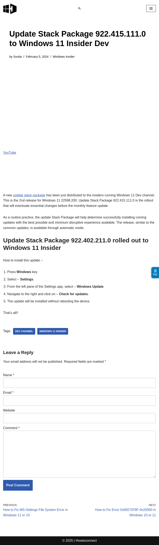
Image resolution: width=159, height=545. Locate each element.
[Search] (79, 8)
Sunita (17, 56)
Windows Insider (64, 56)
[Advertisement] (79, 94)
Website (9, 410)
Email (8, 392)
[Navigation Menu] (151, 8)
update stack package (29, 195)
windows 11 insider (52, 331)
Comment (11, 428)
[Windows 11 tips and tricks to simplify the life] (10, 8)
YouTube (9, 152)
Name (8, 375)
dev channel (24, 331)
